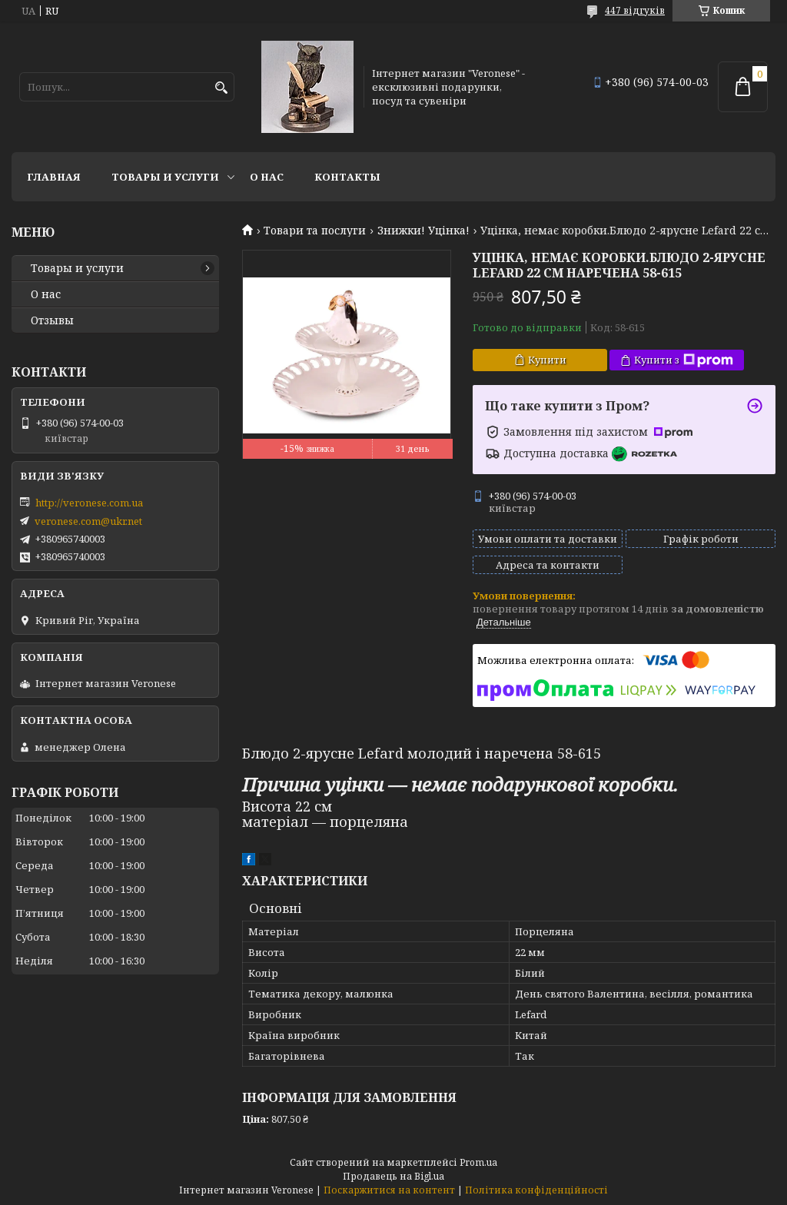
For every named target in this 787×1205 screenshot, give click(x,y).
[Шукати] (221, 88)
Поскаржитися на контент (389, 1190)
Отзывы (52, 320)
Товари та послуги (315, 230)
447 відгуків (635, 10)
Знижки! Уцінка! (423, 230)
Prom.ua (478, 1162)
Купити (547, 360)
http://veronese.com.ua (89, 502)
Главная (54, 177)
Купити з (683, 360)
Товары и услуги (165, 177)
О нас (267, 177)
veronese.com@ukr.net (88, 521)
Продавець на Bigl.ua (393, 1176)
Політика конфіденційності (536, 1190)
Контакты (347, 177)
